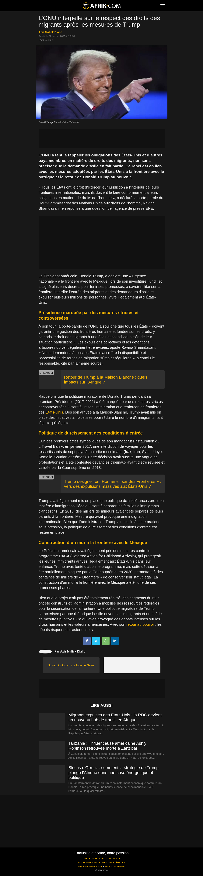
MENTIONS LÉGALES (113, 862)
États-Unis (54, 412)
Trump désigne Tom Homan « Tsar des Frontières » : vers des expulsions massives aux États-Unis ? (112, 484)
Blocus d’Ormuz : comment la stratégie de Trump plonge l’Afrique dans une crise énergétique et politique (113, 772)
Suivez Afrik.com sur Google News (71, 665)
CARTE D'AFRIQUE (93, 858)
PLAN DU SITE (112, 858)
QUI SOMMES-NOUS (89, 862)
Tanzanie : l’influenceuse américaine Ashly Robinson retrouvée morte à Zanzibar (107, 746)
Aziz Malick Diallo (50, 32)
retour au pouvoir (140, 624)
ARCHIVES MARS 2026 (90, 866)
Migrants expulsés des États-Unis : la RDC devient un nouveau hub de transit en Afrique (115, 717)
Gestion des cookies (114, 866)
